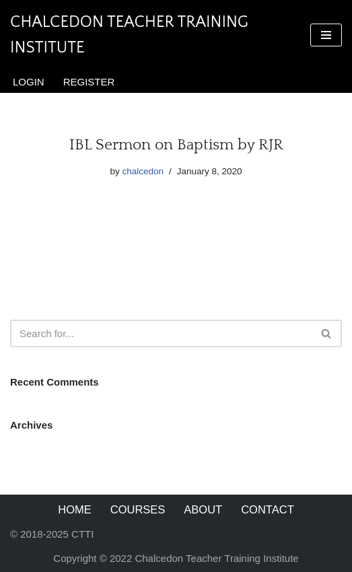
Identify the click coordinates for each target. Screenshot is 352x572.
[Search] (161, 333)
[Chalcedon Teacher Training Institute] (150, 35)
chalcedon (143, 171)
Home (75, 509)
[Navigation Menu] (326, 35)
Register (89, 81)
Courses (138, 509)
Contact (267, 509)
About (203, 509)
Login (28, 81)
